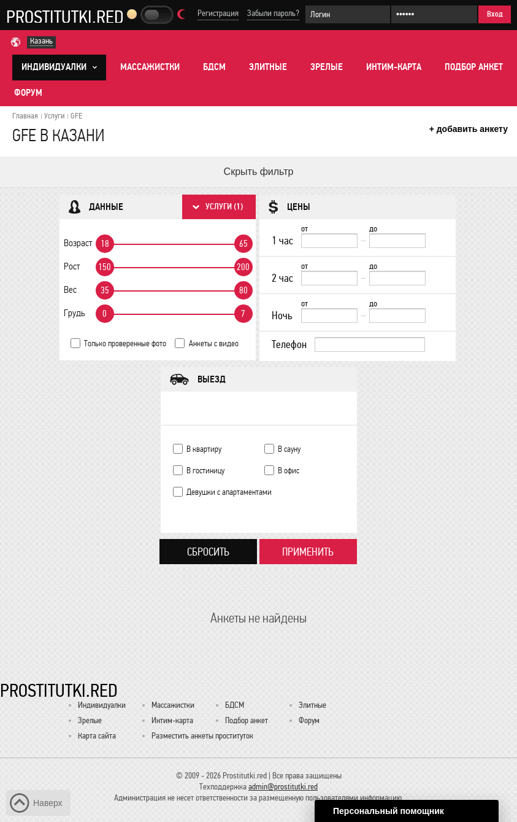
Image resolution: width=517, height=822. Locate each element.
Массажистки (150, 67)
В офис (288, 470)
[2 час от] (329, 278)
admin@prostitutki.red (283, 786)
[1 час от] (329, 240)
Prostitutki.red (65, 16)
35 (105, 290)
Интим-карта (393, 67)
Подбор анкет (474, 67)
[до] (397, 240)
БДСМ (214, 67)
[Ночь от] (329, 315)
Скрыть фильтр (259, 171)
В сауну (289, 449)
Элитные (268, 67)
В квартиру (203, 449)
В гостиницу (205, 470)
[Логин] (347, 14)
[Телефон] (370, 344)
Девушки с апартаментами (229, 492)
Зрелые (326, 67)
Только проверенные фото (125, 343)
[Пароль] (434, 14)
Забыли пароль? (273, 13)
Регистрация (218, 13)
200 (243, 267)
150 (104, 267)
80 (243, 290)
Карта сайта (97, 736)
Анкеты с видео (214, 343)
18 (105, 243)
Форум (28, 93)
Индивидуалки (102, 705)
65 (243, 243)
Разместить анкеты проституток (202, 736)
